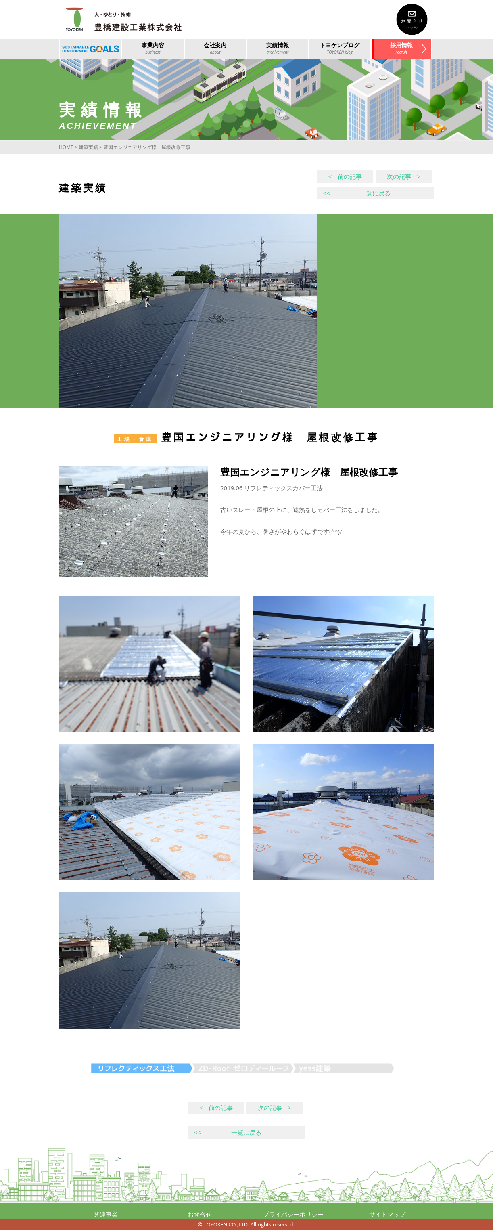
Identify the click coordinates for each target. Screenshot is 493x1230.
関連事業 (106, 1214)
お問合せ (200, 1214)
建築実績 (88, 147)
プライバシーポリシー (293, 1214)
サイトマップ (387, 1214)
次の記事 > (404, 176)
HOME (66, 147)
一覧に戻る (357, 193)
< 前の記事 (345, 176)
